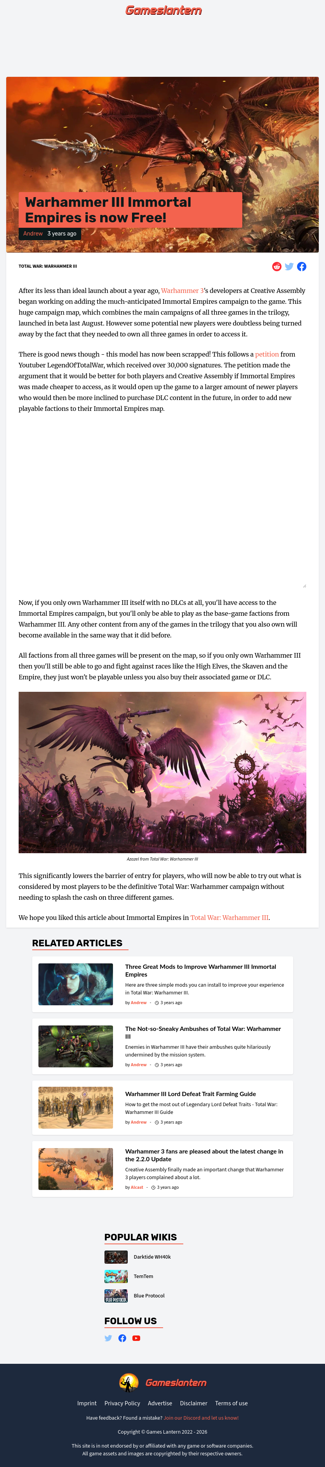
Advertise (160, 1403)
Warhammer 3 (182, 290)
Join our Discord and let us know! (201, 1418)
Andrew (33, 233)
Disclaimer (193, 1403)
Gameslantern (162, 10)
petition (267, 354)
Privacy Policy (122, 1403)
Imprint (87, 1403)
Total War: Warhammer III (48, 266)
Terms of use (231, 1403)
